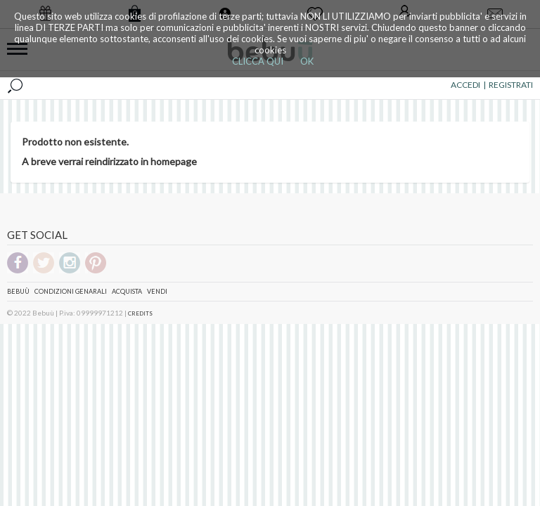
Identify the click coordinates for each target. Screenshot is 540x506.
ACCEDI (465, 84)
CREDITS (140, 313)
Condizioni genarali (70, 291)
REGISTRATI (511, 84)
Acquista (127, 291)
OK (307, 61)
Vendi (157, 291)
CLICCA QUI (257, 61)
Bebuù (18, 291)
